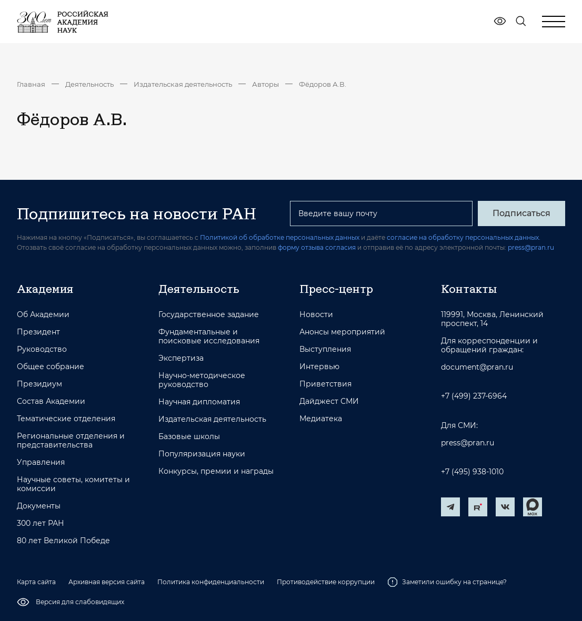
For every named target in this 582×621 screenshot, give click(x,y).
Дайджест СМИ (329, 401)
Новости (316, 314)
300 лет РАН (40, 523)
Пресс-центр (336, 288)
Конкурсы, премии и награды (216, 471)
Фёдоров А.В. (322, 84)
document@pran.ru (477, 367)
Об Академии (43, 314)
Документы (39, 506)
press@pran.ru (531, 247)
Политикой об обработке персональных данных (279, 237)
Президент (38, 332)
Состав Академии (51, 401)
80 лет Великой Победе (63, 540)
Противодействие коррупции (326, 582)
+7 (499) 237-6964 (474, 396)
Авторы (265, 84)
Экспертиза (181, 358)
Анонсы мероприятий (342, 332)
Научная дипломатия (199, 402)
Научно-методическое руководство (201, 380)
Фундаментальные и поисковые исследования (208, 336)
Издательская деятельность (183, 84)
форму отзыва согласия (317, 247)
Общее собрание (50, 366)
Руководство (42, 349)
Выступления (325, 349)
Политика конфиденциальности (210, 582)
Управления (41, 462)
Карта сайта (36, 582)
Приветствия (325, 384)
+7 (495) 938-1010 (472, 471)
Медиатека (320, 418)
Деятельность (89, 84)
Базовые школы (189, 436)
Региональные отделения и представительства (71, 441)
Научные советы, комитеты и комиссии (73, 484)
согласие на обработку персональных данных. (463, 237)
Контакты (469, 288)
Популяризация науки (201, 454)
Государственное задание (208, 314)
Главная (31, 84)
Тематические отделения (66, 418)
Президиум (39, 384)
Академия (45, 288)
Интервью (319, 366)
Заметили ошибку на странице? (447, 582)
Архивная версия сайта (106, 582)
